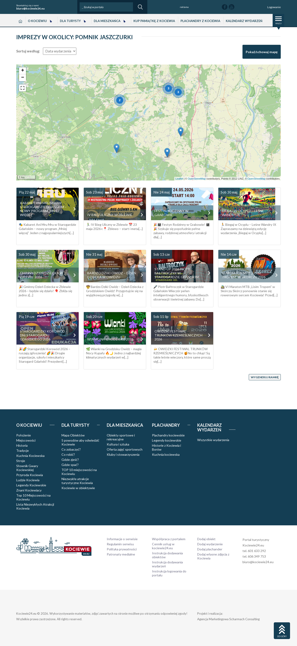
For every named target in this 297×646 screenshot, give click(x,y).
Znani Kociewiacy (29, 490)
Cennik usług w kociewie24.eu (163, 546)
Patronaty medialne (121, 554)
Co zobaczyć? (71, 449)
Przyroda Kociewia (29, 475)
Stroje (20, 461)
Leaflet (179, 178)
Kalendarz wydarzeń (244, 21)
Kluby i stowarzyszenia (123, 454)
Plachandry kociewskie (168, 435)
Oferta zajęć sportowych (124, 449)
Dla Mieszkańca (107, 21)
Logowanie (274, 7)
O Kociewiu (37, 21)
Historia (22, 445)
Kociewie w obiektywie (78, 488)
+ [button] (22, 70)
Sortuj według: (28, 51)
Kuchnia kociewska (166, 454)
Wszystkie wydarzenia (213, 440)
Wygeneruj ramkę (265, 377)
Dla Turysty (70, 21)
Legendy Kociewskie (31, 485)
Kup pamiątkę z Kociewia (154, 21)
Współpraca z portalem (168, 539)
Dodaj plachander (209, 549)
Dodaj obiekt (206, 539)
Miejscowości (26, 440)
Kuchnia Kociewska (30, 456)
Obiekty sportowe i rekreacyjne (121, 437)
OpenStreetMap (197, 178)
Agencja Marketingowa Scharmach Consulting (228, 619)
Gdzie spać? (70, 465)
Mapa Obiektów (73, 435)
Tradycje (22, 450)
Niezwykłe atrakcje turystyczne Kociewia (77, 481)
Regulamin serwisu (120, 544)
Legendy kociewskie (166, 440)
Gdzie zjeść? (70, 460)
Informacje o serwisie (122, 539)
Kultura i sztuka (118, 444)
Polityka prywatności (122, 549)
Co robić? (68, 454)
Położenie (23, 435)
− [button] (22, 77)
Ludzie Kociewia (27, 480)
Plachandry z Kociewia (200, 21)
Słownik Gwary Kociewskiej (27, 468)
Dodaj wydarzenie (210, 544)
